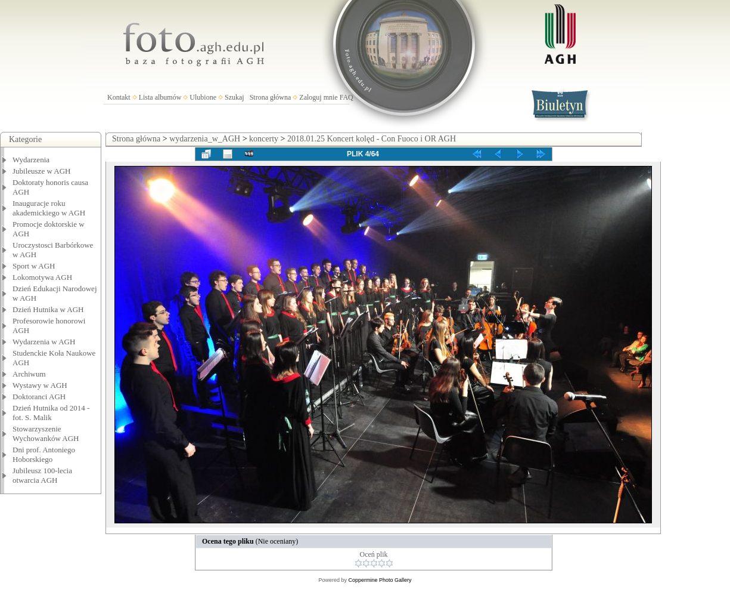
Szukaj (234, 97)
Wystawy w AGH (40, 385)
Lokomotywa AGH (42, 277)
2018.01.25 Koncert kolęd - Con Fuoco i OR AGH (371, 138)
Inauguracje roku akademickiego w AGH (49, 208)
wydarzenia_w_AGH (204, 138)
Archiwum (29, 373)
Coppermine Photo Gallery (379, 580)
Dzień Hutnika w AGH (48, 309)
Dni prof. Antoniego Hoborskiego (44, 454)
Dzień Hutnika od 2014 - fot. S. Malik (51, 412)
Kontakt (119, 97)
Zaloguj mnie (318, 97)
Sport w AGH (34, 265)
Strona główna (270, 97)
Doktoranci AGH (39, 396)
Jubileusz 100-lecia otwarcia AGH (42, 475)
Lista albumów (160, 97)
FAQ (346, 97)
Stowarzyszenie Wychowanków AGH (46, 433)
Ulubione (203, 97)
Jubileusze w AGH (42, 170)
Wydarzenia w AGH (44, 341)
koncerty (263, 138)
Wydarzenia (31, 159)
